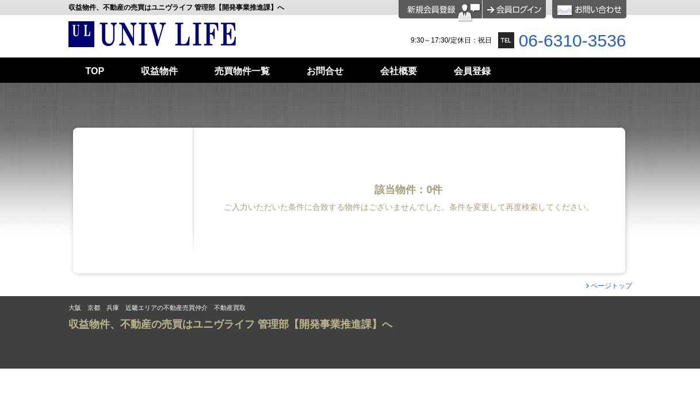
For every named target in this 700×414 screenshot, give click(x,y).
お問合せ (589, 9)
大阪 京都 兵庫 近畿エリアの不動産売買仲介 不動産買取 (157, 308)
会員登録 (440, 11)
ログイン (514, 9)
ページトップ (611, 286)
